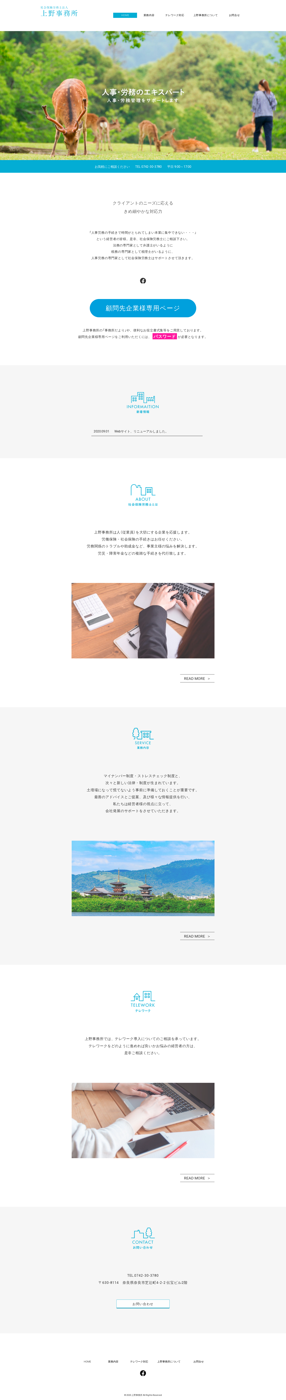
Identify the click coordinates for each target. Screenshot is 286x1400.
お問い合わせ (143, 1305)
